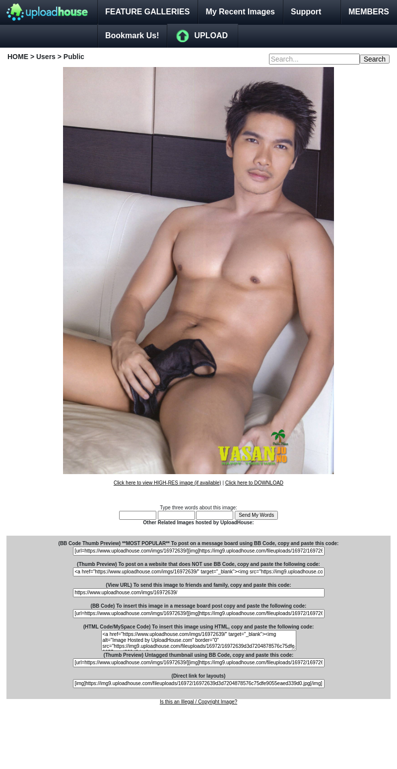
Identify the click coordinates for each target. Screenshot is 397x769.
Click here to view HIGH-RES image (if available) (167, 483)
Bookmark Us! (132, 35)
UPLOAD (211, 35)
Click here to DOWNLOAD (254, 483)
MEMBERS (368, 11)
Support (306, 11)
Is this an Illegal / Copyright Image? (198, 701)
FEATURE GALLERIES (147, 11)
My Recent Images (240, 11)
